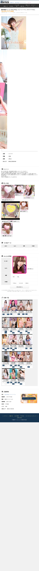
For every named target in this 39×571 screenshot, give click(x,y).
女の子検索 (17, 415)
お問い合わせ (19, 417)
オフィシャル (33, 6)
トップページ (5, 415)
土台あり (20, 262)
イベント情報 (17, 6)
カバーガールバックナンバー (31, 415)
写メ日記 (11, 6)
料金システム (28, 6)
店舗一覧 (11, 2)
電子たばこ (15, 270)
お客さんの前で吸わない (29, 268)
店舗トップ (6, 6)
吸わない (19, 268)
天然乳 (14, 262)
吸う (14, 268)
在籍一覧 (22, 6)
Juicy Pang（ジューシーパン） (20, 2)
